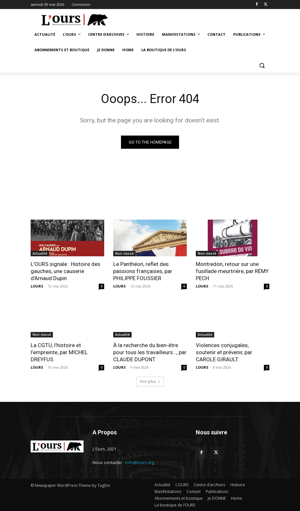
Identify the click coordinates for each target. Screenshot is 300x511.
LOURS (37, 286)
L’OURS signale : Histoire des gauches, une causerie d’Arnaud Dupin (65, 271)
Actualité (40, 253)
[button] (261, 65)
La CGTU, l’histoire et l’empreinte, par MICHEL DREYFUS (59, 352)
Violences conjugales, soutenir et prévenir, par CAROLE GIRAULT (224, 352)
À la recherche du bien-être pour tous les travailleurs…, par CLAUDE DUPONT (149, 352)
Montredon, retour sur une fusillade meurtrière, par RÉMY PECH (232, 271)
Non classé (124, 253)
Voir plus (150, 381)
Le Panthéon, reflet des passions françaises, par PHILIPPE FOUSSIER (142, 271)
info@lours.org (139, 462)
